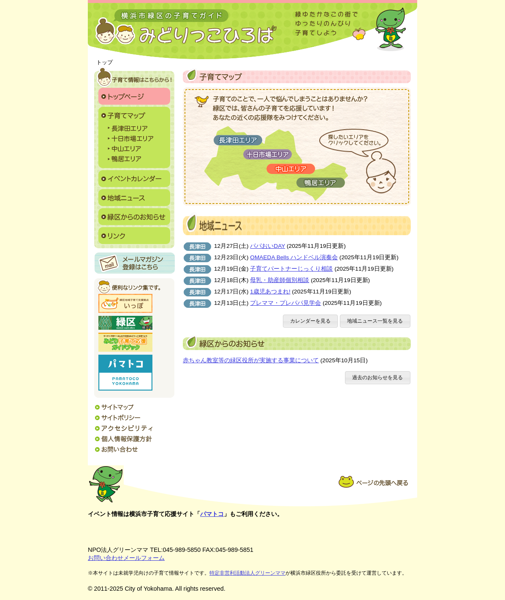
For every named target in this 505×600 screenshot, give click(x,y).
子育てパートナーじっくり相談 (291, 269)
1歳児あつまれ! (270, 291)
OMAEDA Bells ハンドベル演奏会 (294, 257)
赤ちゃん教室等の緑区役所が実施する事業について (251, 360)
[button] (310, 321)
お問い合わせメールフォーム (126, 557)
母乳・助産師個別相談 (279, 280)
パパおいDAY (267, 246)
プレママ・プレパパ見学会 (285, 303)
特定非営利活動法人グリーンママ (247, 573)
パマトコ (212, 513)
